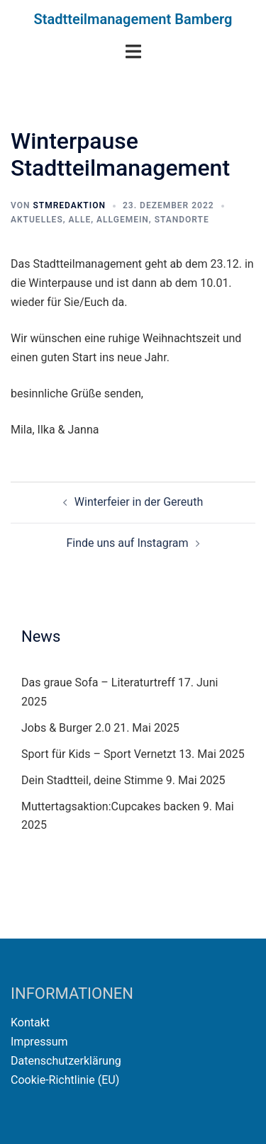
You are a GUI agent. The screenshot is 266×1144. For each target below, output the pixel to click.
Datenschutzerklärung (66, 1060)
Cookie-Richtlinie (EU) (65, 1080)
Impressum (39, 1041)
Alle (80, 220)
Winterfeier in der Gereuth (138, 502)
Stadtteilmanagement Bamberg (133, 19)
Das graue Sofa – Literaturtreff (98, 682)
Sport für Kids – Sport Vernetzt (98, 754)
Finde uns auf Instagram (127, 543)
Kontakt (30, 1022)
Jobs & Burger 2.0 (66, 728)
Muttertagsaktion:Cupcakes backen (110, 806)
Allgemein (122, 220)
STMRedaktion (69, 205)
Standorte (182, 220)
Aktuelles (37, 220)
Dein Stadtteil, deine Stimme (92, 780)
